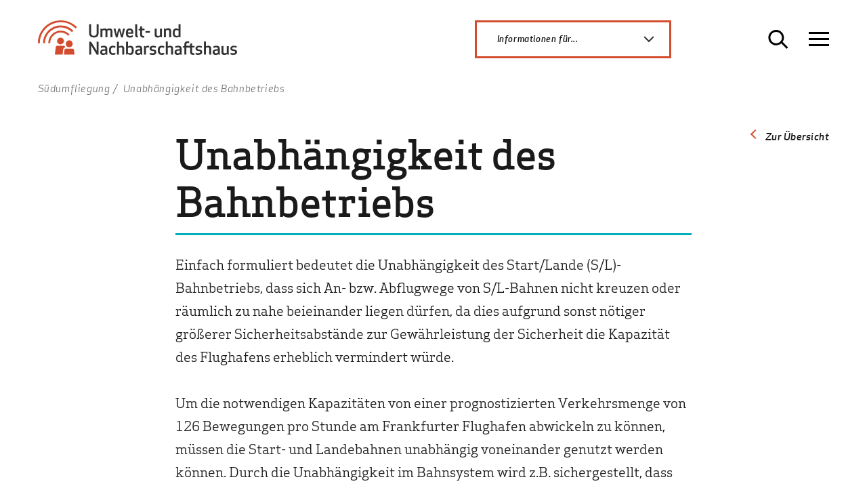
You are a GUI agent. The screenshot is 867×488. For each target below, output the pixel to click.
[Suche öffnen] (778, 39)
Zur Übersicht (797, 136)
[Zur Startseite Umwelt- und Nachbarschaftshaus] (143, 44)
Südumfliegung (74, 88)
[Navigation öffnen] (819, 39)
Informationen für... (583, 39)
